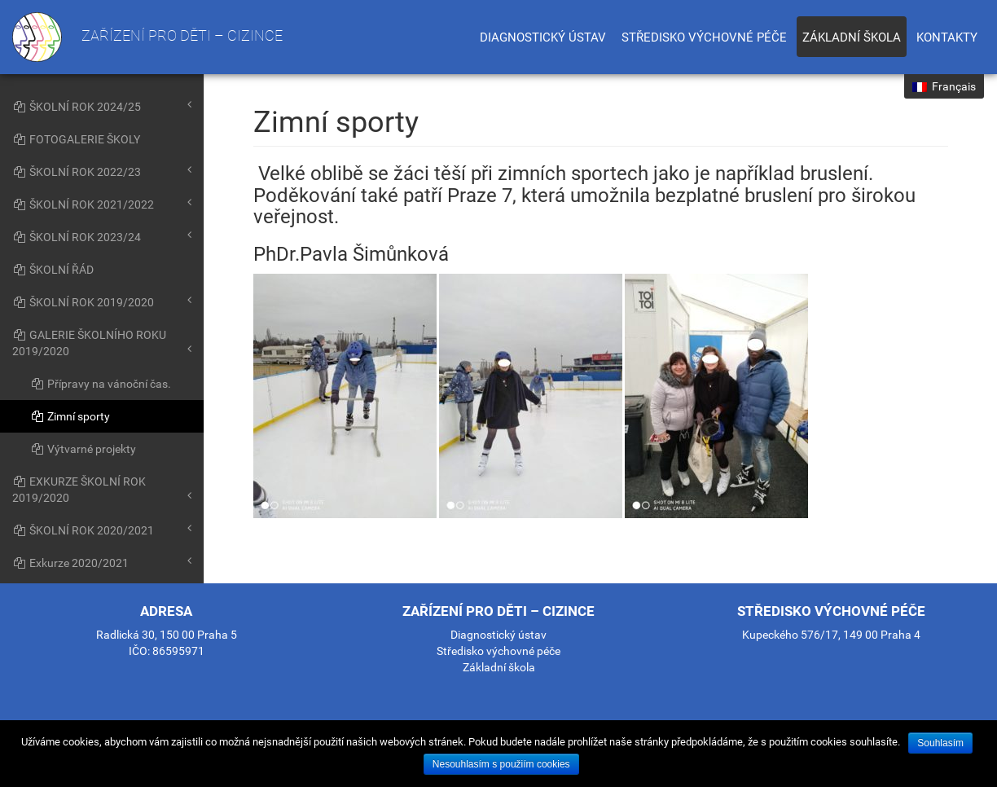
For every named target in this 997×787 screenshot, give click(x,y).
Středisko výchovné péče (704, 37)
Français (944, 86)
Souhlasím (940, 743)
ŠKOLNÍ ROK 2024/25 (101, 106)
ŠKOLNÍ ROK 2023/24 (101, 236)
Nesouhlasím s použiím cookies (501, 764)
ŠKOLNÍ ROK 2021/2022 (101, 203)
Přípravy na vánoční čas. (100, 383)
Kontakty (946, 37)
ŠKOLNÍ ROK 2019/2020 (101, 301)
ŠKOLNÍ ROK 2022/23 (101, 171)
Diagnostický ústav (543, 37)
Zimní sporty (70, 416)
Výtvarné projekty (83, 448)
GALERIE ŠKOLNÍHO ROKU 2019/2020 (101, 343)
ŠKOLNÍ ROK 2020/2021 (101, 529)
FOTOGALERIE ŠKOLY (76, 139)
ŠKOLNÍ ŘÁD (53, 269)
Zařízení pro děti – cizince (147, 37)
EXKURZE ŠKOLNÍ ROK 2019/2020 (101, 489)
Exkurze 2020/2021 (101, 562)
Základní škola (851, 37)
